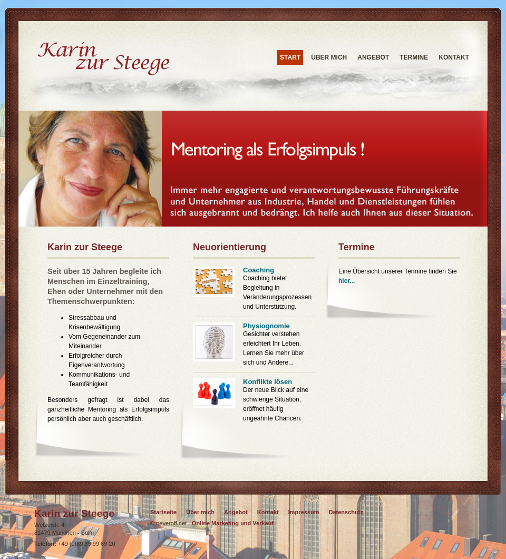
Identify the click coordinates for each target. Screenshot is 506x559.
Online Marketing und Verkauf (232, 523)
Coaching (258, 270)
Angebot (373, 57)
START (290, 57)
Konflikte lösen (267, 382)
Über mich (329, 57)
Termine (414, 57)
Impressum (303, 512)
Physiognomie (266, 326)
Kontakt (454, 57)
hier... (346, 281)
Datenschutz (346, 512)
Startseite (163, 512)
